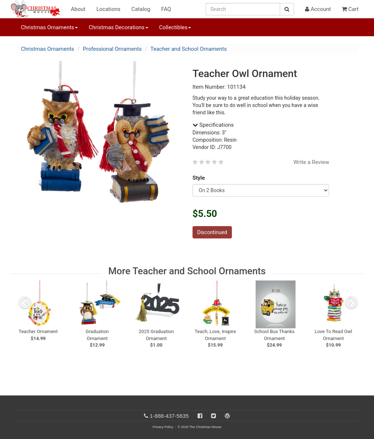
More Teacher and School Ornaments (187, 271)
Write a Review (311, 162)
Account (318, 9)
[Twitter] (213, 416)
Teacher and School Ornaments (188, 49)
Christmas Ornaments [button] (49, 27)
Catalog (140, 9)
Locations (108, 9)
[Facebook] (200, 416)
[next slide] (351, 302)
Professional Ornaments (112, 49)
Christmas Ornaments (47, 49)
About (78, 9)
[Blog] (227, 416)
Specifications (213, 125)
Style (199, 178)
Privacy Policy (163, 427)
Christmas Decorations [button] (118, 27)
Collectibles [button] (175, 27)
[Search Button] (287, 9)
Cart (350, 9)
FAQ (166, 9)
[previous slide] (25, 302)
